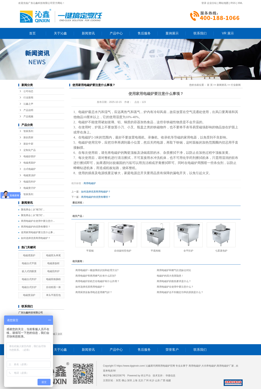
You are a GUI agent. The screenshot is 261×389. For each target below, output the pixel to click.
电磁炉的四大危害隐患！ (170, 275)
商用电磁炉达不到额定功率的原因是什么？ (180, 292)
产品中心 (116, 33)
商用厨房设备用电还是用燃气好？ (93, 292)
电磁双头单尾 (53, 255)
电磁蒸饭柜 (53, 263)
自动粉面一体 (53, 287)
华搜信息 (170, 375)
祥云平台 (146, 375)
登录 (203, 3)
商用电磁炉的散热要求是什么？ (174, 281)
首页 (32, 33)
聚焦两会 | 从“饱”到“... (33, 209)
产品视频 (28, 116)
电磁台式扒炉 (29, 287)
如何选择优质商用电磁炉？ (35, 238)
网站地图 (224, 3)
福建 (168, 380)
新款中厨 (28, 143)
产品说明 (28, 110)
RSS (233, 3)
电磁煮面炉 (29, 162)
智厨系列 (28, 131)
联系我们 (200, 33)
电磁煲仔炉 (29, 188)
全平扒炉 (188, 250)
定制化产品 (29, 150)
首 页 (209, 85)
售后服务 (144, 33)
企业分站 (212, 3)
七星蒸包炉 (221, 250)
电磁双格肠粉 (53, 279)
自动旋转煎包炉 (122, 250)
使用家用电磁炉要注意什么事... (38, 232)
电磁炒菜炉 (29, 156)
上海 (135, 380)
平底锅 (90, 250)
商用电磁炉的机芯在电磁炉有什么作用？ (97, 281)
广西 (162, 380)
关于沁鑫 (60, 33)
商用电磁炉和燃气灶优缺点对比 (174, 270)
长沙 (151, 380)
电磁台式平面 (29, 263)
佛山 (124, 380)
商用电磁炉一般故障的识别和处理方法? (96, 270)
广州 (146, 380)
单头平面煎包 (53, 295)
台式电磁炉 (29, 169)
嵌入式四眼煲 (29, 271)
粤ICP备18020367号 (114, 375)
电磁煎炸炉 (29, 181)
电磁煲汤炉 (29, 175)
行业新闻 (28, 97)
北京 (140, 380)
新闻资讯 (88, 33)
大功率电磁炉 (208, 365)
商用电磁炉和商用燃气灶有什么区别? (95, 275)
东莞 (118, 380)
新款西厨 (28, 137)
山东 (157, 380)
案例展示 (172, 33)
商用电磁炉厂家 (225, 365)
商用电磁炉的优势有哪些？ (35, 226)
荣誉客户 (172, 349)
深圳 (129, 380)
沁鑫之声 (28, 103)
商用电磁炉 (90, 183)
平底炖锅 (155, 250)
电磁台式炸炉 (29, 279)
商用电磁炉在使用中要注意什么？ (175, 286)
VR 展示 (228, 33)
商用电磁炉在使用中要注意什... (38, 221)
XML (240, 3)
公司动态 (28, 91)
